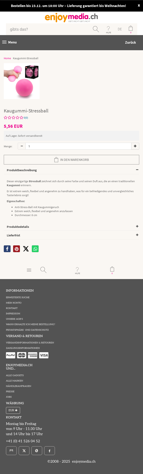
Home (7, 58)
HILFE (108, 32)
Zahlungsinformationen (23, 348)
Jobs (9, 396)
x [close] (139, 5)
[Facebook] (49, 450)
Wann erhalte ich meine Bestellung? (30, 324)
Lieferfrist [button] (13, 235)
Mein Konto (13, 302)
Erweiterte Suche (17, 297)
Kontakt (12, 308)
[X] (25, 248)
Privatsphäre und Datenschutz (27, 329)
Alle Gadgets (15, 375)
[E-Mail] (11, 450)
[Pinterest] (36, 450)
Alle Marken (14, 380)
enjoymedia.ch (83, 461)
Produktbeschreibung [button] (22, 170)
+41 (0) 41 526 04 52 (23, 441)
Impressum (13, 313)
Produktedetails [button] (18, 227)
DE (120, 29)
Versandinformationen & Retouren (30, 342)
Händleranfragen (18, 386)
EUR (13, 410)
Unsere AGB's (14, 319)
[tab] (71, 170)
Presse (10, 391)
